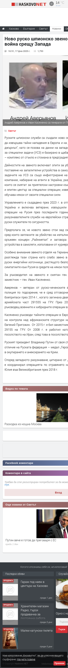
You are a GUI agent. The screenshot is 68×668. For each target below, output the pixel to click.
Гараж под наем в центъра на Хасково (34, 584)
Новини (56, 28)
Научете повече (26, 659)
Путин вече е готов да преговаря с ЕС (30, 540)
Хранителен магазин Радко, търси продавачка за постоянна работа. (35, 612)
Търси (61, 629)
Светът (12, 130)
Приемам (59, 663)
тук (7, 484)
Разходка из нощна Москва (23, 424)
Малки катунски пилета (37, 630)
